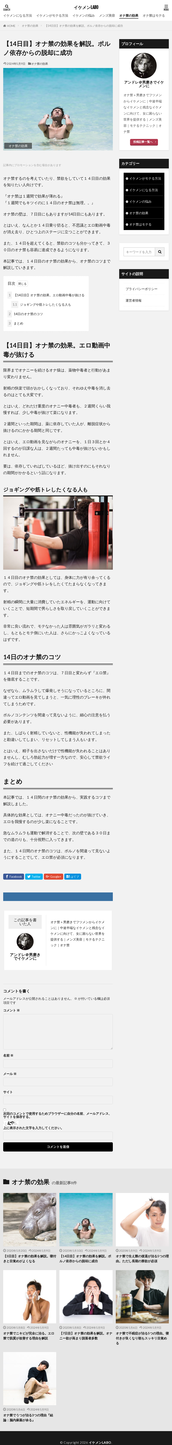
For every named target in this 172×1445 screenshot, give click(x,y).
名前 (8, 1055)
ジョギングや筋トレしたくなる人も (41, 304)
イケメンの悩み (83, 15)
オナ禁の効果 (128, 15)
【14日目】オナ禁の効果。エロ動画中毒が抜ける (46, 295)
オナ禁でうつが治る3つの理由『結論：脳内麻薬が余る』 (28, 1417)
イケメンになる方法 (17, 15)
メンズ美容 (107, 15)
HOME (11, 25)
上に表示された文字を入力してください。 (33, 1127)
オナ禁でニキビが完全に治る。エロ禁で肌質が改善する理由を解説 (28, 1335)
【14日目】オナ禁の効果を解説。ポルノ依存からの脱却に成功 (84, 25)
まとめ (15, 323)
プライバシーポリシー (142, 289)
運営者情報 (134, 300)
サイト (8, 1092)
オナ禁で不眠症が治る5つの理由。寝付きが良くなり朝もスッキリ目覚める (142, 1338)
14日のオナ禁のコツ (25, 313)
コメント (11, 1010)
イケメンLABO (86, 7)
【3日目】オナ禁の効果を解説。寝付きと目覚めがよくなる (29, 1258)
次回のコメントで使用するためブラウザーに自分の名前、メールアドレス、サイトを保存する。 (57, 1115)
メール (10, 1073)
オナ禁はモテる (154, 15)
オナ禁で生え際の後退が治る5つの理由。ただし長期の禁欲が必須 (142, 1258)
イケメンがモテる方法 (52, 15)
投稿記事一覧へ (143, 141)
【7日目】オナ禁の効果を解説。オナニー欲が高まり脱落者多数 (85, 1335)
